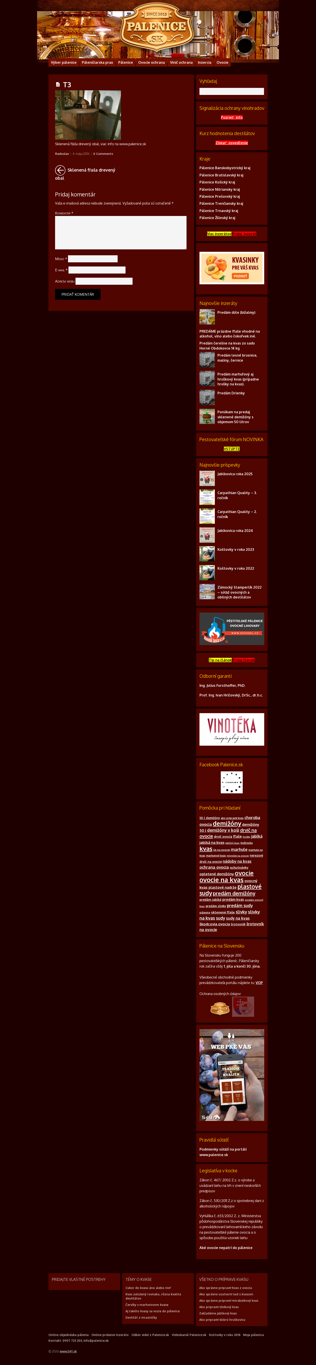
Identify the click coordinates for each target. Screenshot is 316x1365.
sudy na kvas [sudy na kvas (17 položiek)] (238, 918)
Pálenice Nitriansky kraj (219, 189)
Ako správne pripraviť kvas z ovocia (225, 1288)
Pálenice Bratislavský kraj (221, 175)
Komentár (64, 213)
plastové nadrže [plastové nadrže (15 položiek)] (222, 887)
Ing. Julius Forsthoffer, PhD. (222, 685)
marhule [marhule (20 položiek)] (239, 849)
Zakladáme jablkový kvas (218, 1313)
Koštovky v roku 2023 (235, 549)
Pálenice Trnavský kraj (218, 210)
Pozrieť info (232, 117)
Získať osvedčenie (231, 143)
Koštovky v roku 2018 (224, 1335)
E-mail (61, 270)
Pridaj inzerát (244, 234)
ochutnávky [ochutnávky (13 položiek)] (239, 867)
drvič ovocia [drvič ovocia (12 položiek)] (223, 836)
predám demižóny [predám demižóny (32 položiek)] (234, 893)
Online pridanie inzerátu (110, 1335)
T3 (67, 84)
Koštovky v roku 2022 (235, 568)
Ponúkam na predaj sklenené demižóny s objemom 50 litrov (235, 417)
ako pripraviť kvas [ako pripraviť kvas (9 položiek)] (232, 818)
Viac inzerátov (219, 234)
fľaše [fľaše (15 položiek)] (237, 836)
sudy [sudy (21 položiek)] (220, 918)
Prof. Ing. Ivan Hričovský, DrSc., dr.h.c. (231, 695)
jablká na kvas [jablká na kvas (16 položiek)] (211, 842)
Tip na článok (220, 660)
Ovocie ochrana (151, 62)
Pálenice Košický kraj (217, 182)
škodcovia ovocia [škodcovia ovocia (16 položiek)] (214, 924)
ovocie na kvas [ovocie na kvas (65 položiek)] (221, 880)
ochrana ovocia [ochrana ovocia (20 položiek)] (214, 867)
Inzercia (204, 62)
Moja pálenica (253, 1335)
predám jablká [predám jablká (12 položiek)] (210, 899)
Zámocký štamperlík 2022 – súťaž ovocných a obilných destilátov (239, 592)
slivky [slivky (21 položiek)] (241, 911)
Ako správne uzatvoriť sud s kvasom (226, 1294)
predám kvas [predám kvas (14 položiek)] (233, 899)
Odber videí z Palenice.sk (150, 1335)
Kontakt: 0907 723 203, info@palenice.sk (78, 1340)
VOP (259, 983)
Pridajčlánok (244, 660)
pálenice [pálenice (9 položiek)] (204, 912)
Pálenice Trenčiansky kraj (221, 203)
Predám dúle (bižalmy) (236, 312)
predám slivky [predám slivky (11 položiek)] (216, 906)
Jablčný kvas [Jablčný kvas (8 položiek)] (232, 843)
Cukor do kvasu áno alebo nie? (148, 1288)
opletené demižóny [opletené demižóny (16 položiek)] (216, 874)
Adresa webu (65, 281)
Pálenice (125, 62)
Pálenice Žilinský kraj (217, 218)
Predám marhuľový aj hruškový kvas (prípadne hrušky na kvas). (238, 379)
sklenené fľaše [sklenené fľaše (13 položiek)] (223, 912)
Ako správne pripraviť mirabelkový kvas (228, 1300)
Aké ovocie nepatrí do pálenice (226, 1247)
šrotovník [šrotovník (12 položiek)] (238, 924)
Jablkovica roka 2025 (235, 474)
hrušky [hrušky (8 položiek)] (246, 836)
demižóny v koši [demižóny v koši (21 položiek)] (223, 830)
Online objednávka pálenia (68, 1335)
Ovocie (222, 62)
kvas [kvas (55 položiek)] (205, 848)
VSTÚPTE (232, 449)
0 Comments (103, 154)
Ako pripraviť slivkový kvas (219, 1307)
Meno (61, 258)
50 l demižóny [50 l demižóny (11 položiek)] (209, 818)
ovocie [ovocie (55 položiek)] (244, 873)
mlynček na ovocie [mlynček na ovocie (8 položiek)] (238, 855)
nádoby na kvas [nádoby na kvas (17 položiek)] (237, 861)
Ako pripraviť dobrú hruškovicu (222, 1319)
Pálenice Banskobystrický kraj (224, 168)
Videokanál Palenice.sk (189, 1335)
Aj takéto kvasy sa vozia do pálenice (153, 1311)
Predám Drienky (231, 393)
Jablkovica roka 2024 (235, 530)
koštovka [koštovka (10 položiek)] (247, 843)
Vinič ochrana (181, 62)
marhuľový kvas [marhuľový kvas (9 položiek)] (216, 855)
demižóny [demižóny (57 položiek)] (227, 823)
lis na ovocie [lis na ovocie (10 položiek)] (221, 850)
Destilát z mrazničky (141, 1317)
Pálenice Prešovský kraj (219, 196)
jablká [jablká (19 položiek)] (256, 836)
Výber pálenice (64, 62)
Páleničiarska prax (97, 62)
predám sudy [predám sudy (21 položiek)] (240, 905)
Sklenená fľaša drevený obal (86, 173)
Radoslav (62, 154)
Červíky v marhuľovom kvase (147, 1305)
